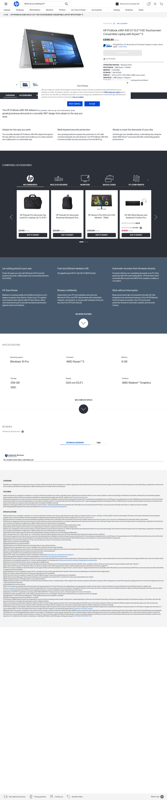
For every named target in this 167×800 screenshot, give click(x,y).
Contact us (59, 797)
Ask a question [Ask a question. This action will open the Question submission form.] (122, 23)
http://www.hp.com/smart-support (82, 609)
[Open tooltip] (140, 227)
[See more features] (83, 320)
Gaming (116, 10)
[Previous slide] (16, 84)
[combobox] (43, 4)
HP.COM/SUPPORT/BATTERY (83, 616)
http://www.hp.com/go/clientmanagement (54, 507)
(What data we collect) (112, 92)
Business (129, 10)
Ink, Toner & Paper (78, 10)
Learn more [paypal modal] (123, 47)
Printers (62, 10)
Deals (141, 10)
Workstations (35, 10)
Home (6, 15)
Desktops (20, 10)
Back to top (157, 796)
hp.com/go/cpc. (11, 588)
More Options (74, 104)
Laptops (7, 10)
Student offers (77, 797)
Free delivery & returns (17, 797)
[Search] (66, 4)
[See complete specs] (83, 406)
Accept (92, 104)
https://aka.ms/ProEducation (108, 519)
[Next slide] (156, 217)
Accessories (97, 10)
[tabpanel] (83, 217)
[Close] (127, 82)
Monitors (49, 10)
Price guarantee (40, 797)
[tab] (30, 180)
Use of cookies (78, 97)
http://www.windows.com (80, 497)
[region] (84, 95)
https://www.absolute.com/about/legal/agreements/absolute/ (78, 560)
